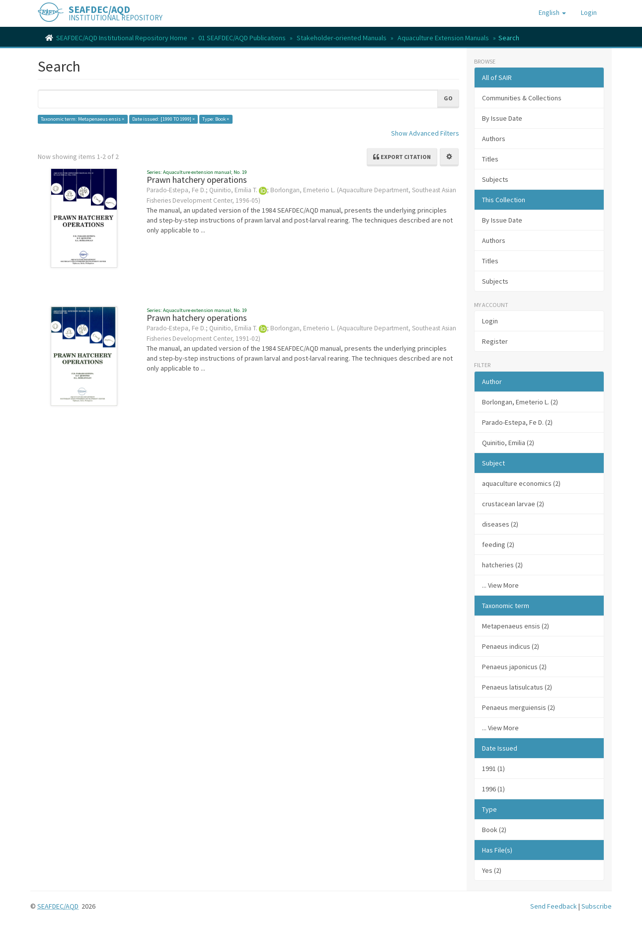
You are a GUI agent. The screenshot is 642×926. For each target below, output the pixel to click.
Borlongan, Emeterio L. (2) (520, 401)
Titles (490, 158)
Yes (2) (491, 870)
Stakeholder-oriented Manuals (342, 37)
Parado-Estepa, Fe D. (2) (517, 422)
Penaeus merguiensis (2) (518, 707)
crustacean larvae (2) (513, 503)
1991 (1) (493, 768)
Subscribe (596, 906)
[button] (552, 12)
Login (490, 320)
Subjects (495, 179)
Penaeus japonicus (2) (514, 666)
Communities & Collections (522, 97)
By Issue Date (502, 118)
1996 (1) (493, 788)
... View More (500, 585)
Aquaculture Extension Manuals (443, 37)
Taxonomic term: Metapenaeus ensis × (82, 119)
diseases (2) (500, 524)
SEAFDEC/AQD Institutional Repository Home (121, 37)
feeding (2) (498, 544)
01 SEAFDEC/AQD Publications (242, 37)
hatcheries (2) (502, 564)
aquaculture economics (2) (521, 483)
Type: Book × (215, 119)
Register (495, 341)
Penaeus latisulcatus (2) (517, 687)
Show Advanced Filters (425, 133)
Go (448, 98)
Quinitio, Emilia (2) (508, 442)
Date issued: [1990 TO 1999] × (163, 119)
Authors (493, 138)
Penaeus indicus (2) (510, 646)
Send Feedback (553, 906)
